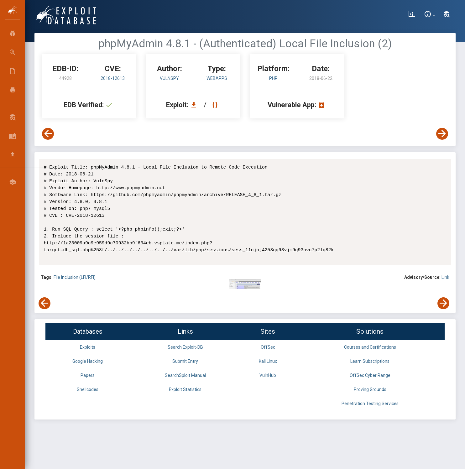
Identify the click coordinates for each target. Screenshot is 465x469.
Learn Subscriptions (369, 361)
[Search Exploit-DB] (446, 15)
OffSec (268, 347)
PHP (273, 78)
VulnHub (267, 375)
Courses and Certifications (370, 347)
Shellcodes (87, 389)
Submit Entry (185, 361)
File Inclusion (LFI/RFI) (75, 277)
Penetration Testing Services (370, 403)
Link (445, 277)
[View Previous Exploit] (48, 134)
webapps (216, 78)
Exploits (87, 347)
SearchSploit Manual (185, 375)
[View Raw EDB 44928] (215, 105)
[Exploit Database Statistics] (411, 15)
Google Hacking (87, 361)
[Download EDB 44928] (195, 105)
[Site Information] (429, 15)
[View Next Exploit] (442, 134)
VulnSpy (169, 78)
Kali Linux (268, 361)
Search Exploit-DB (185, 347)
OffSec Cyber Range (370, 375)
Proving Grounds (370, 389)
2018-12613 (113, 78)
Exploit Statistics (185, 389)
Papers (88, 375)
